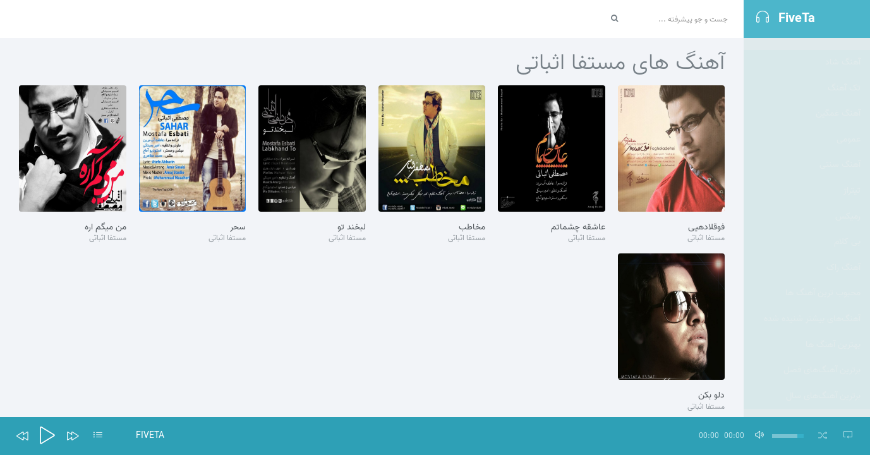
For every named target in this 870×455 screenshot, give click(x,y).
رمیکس (848, 204)
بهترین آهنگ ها (833, 332)
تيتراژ (852, 178)
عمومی (849, 127)
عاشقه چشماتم (578, 227)
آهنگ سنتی (840, 152)
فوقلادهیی (706, 227)
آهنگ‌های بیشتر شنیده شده (812, 307)
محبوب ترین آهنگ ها (823, 281)
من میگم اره (105, 227)
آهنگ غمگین (838, 101)
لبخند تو (351, 227)
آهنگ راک (843, 255)
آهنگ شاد (843, 50)
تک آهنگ (844, 76)
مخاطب (472, 227)
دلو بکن (711, 395)
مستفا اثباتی (706, 238)
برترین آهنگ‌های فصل (822, 358)
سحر (238, 227)
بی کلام (847, 229)
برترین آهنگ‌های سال (823, 384)
